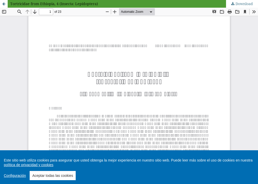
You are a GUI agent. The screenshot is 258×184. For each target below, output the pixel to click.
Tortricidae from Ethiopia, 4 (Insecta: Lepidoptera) (54, 3)
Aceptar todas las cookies (52, 176)
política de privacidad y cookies (28, 165)
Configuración (15, 176)
